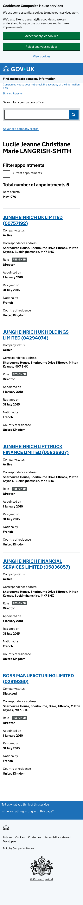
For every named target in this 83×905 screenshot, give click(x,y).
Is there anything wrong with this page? (28, 811)
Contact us (34, 837)
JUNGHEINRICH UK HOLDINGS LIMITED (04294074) (36, 335)
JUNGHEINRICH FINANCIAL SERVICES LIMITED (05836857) (36, 564)
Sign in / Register (13, 93)
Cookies (20, 837)
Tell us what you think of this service (25, 804)
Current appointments (22, 173)
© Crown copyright (41, 879)
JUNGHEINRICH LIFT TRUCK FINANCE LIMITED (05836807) (36, 449)
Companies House (23, 848)
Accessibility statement (57, 837)
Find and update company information (29, 79)
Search (74, 115)
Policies (7, 837)
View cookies (41, 56)
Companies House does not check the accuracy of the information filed (41, 86)
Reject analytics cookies (41, 46)
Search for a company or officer (24, 102)
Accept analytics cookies (41, 36)
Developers (9, 841)
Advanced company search (21, 129)
